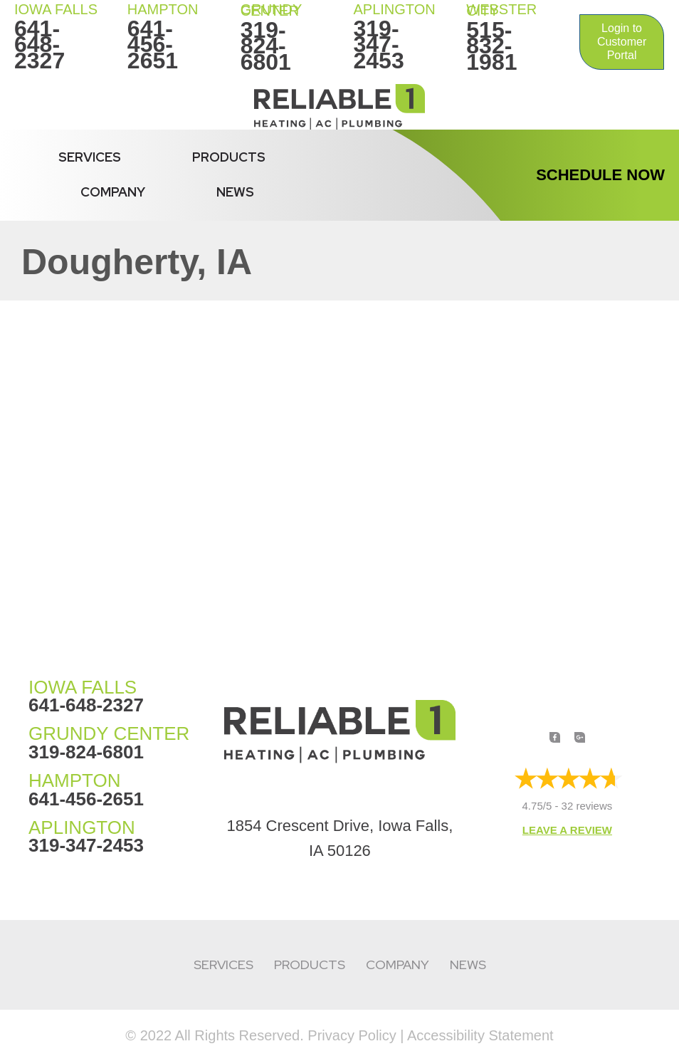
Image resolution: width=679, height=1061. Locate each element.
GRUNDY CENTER (108, 733)
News (235, 192)
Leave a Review (567, 830)
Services (89, 157)
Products (228, 157)
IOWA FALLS (56, 9)
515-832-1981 (491, 46)
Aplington (394, 9)
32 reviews (587, 806)
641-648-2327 (39, 44)
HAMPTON (163, 9)
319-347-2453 (378, 44)
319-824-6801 (266, 46)
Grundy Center (271, 10)
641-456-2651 (152, 44)
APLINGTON (81, 827)
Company (112, 192)
